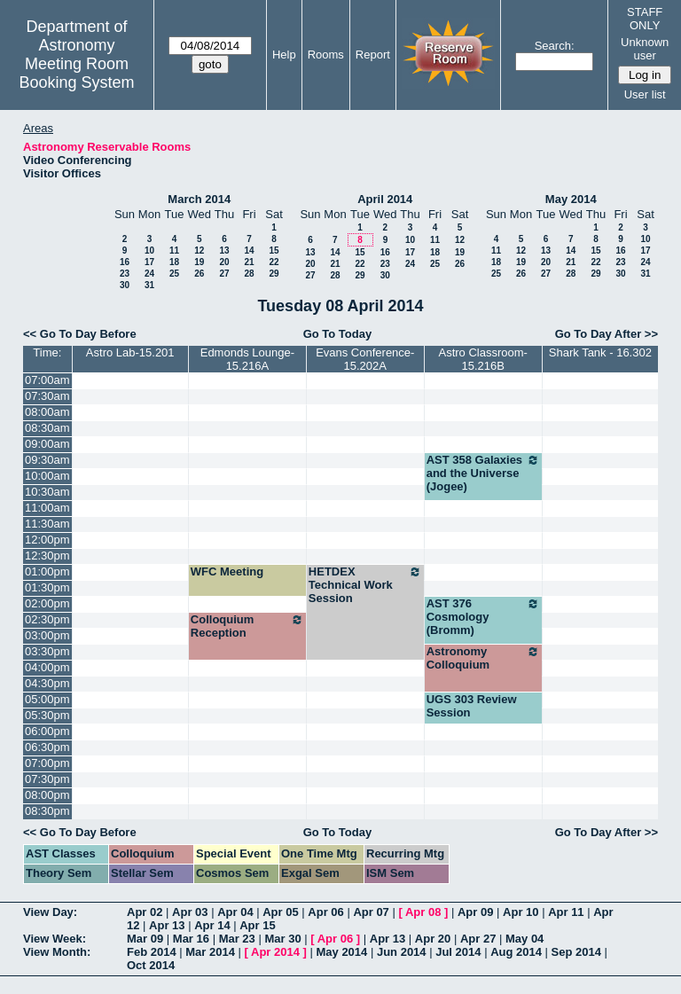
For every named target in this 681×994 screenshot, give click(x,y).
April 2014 (384, 199)
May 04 (524, 938)
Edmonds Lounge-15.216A (247, 359)
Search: (555, 45)
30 (124, 285)
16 (124, 262)
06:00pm (47, 731)
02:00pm (47, 603)
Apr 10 (520, 912)
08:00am (47, 412)
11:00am (47, 507)
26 (199, 273)
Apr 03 (189, 912)
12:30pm (47, 555)
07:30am (47, 396)
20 (224, 262)
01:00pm (47, 571)
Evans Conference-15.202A (365, 359)
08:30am (47, 427)
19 (199, 262)
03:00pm (47, 635)
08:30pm (47, 811)
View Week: (54, 938)
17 (149, 262)
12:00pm (47, 539)
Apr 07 (370, 912)
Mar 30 (282, 938)
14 (249, 250)
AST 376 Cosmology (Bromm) (483, 617)
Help (284, 54)
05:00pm (47, 699)
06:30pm (47, 747)
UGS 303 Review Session (472, 706)
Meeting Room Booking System (76, 73)
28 (249, 273)
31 (149, 285)
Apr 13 (166, 925)
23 (124, 273)
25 (174, 273)
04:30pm (47, 683)
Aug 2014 (516, 952)
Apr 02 (144, 912)
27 (224, 273)
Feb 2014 (151, 952)
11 (174, 250)
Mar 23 (237, 938)
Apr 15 (257, 925)
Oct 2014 (151, 965)
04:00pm (47, 667)
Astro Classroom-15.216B (482, 359)
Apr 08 (423, 912)
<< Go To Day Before (80, 333)
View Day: (50, 912)
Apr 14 (212, 925)
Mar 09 (145, 938)
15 (273, 250)
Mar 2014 (210, 952)
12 (199, 250)
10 (149, 250)
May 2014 (571, 199)
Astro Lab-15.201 (130, 352)
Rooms (326, 54)
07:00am (47, 380)
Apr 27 (478, 938)
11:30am (47, 523)
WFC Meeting (227, 571)
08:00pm (47, 795)
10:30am (47, 491)
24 (149, 273)
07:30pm (47, 779)
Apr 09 (475, 912)
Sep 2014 (576, 952)
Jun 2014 (402, 952)
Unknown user (645, 48)
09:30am (47, 459)
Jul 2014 (458, 952)
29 (273, 273)
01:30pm (47, 587)
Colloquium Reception (247, 626)
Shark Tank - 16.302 (600, 352)
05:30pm (47, 715)
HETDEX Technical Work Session (365, 585)
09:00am (47, 443)
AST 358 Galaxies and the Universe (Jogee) (483, 473)
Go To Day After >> (606, 333)
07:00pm (47, 763)
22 (273, 262)
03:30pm (47, 651)
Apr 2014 (275, 952)
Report (373, 54)
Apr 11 (565, 912)
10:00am (47, 475)
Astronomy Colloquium (483, 658)
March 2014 (199, 199)
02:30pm (47, 619)
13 (224, 250)
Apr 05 (280, 912)
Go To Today (337, 333)
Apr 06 (325, 912)
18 (174, 262)
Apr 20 (432, 938)
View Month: (56, 952)
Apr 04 (235, 912)
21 (249, 262)
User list (645, 94)
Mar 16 (191, 938)
